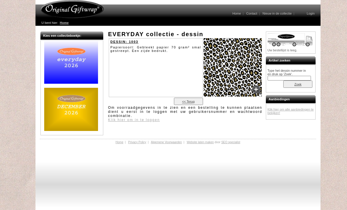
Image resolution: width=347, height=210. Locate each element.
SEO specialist (230, 142)
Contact (251, 13)
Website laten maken (200, 142)
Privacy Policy (137, 142)
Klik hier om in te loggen (134, 120)
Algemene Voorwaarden (166, 142)
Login (311, 13)
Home (236, 13)
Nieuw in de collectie (277, 13)
